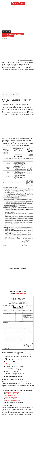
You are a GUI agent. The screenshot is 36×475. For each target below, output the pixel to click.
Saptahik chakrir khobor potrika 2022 (14, 400)
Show (17, 94)
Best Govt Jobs (6, 31)
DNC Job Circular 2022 (10, 395)
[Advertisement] (18, 20)
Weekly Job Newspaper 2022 (12, 392)
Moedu (30, 381)
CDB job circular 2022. (10, 399)
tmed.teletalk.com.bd (21, 293)
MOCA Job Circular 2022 (11, 397)
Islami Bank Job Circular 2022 (12, 393)
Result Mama (18, 3)
